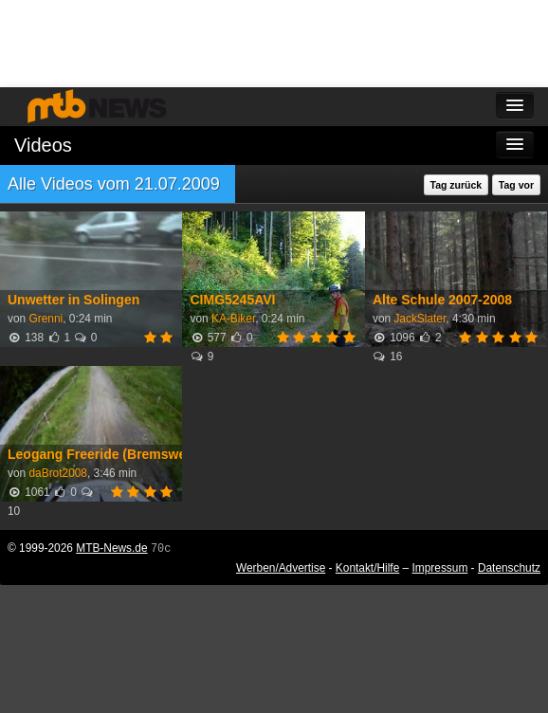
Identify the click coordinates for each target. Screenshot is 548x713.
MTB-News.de (111, 548)
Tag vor (516, 185)
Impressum (440, 568)
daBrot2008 (57, 473)
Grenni (45, 318)
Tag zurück (456, 185)
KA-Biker (233, 318)
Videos (43, 145)
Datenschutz (509, 568)
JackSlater (419, 318)
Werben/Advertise (280, 568)
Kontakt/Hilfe (367, 568)
